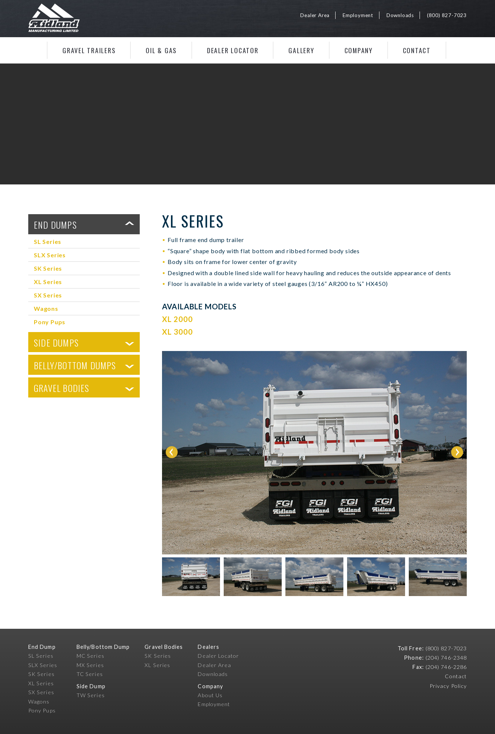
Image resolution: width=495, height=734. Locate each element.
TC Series (90, 674)
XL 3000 (177, 331)
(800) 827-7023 (447, 15)
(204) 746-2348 (446, 657)
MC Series (90, 656)
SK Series (48, 268)
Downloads (400, 15)
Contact (417, 50)
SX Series (48, 295)
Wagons (46, 308)
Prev (172, 452)
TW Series (91, 695)
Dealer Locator (233, 50)
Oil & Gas (161, 50)
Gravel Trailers (89, 50)
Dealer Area (315, 15)
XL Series (48, 281)
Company (358, 50)
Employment (358, 15)
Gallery (301, 50)
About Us (210, 695)
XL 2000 (177, 319)
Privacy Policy (448, 686)
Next (457, 452)
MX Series (90, 665)
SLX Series (50, 254)
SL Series (47, 241)
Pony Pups (49, 321)
